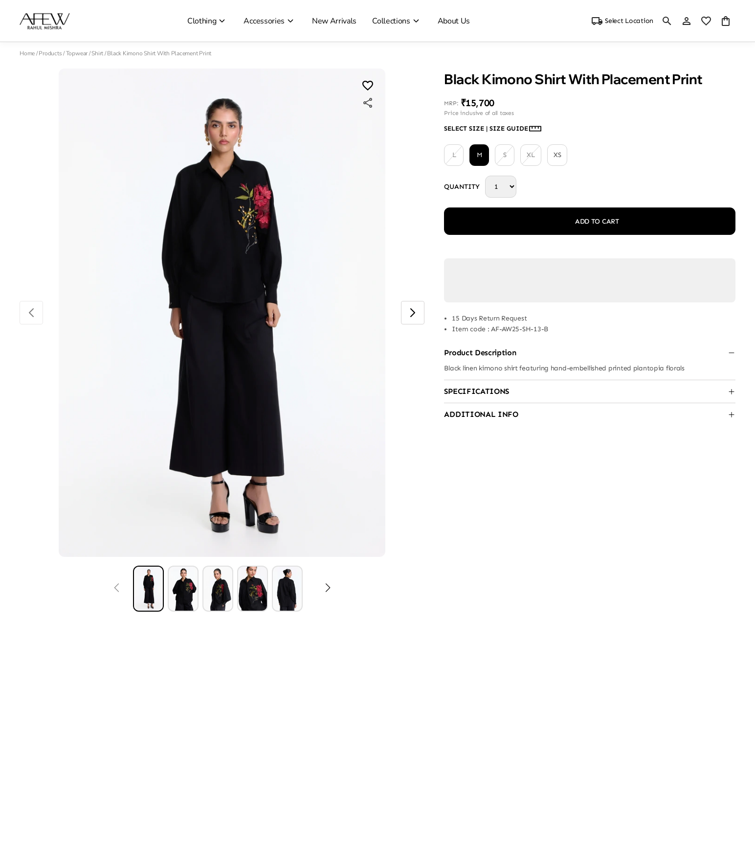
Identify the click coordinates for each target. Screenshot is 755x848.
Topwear (77, 53)
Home (27, 53)
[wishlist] (706, 21)
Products (50, 53)
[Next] (328, 588)
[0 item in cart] (726, 21)
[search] (667, 21)
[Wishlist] (367, 86)
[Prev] (116, 588)
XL (530, 155)
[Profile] (686, 21)
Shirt (97, 53)
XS (557, 155)
